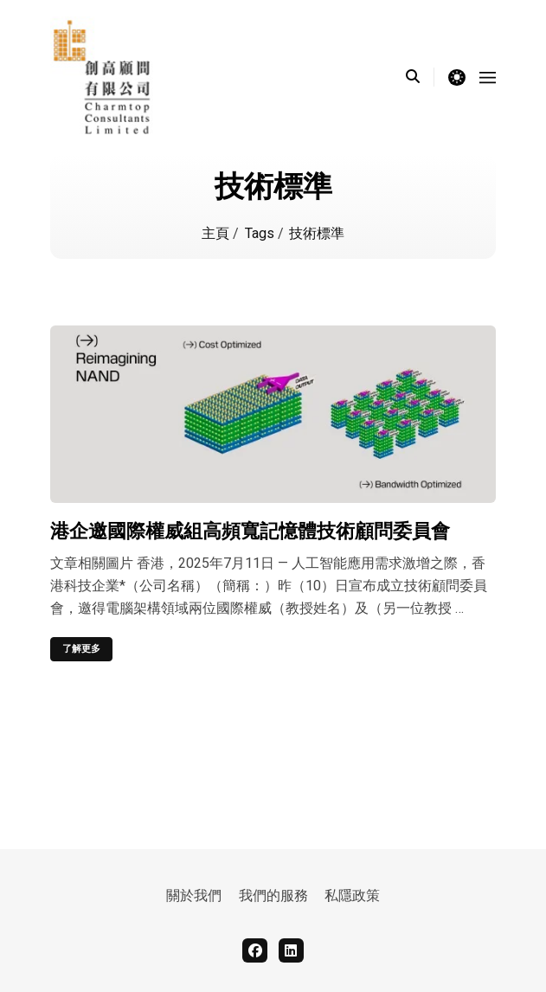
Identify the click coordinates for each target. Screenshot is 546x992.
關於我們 (194, 896)
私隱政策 (352, 896)
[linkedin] (291, 950)
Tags (261, 233)
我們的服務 (273, 896)
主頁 (217, 233)
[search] (420, 77)
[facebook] (254, 950)
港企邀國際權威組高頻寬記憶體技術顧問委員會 (250, 531)
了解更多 (81, 648)
